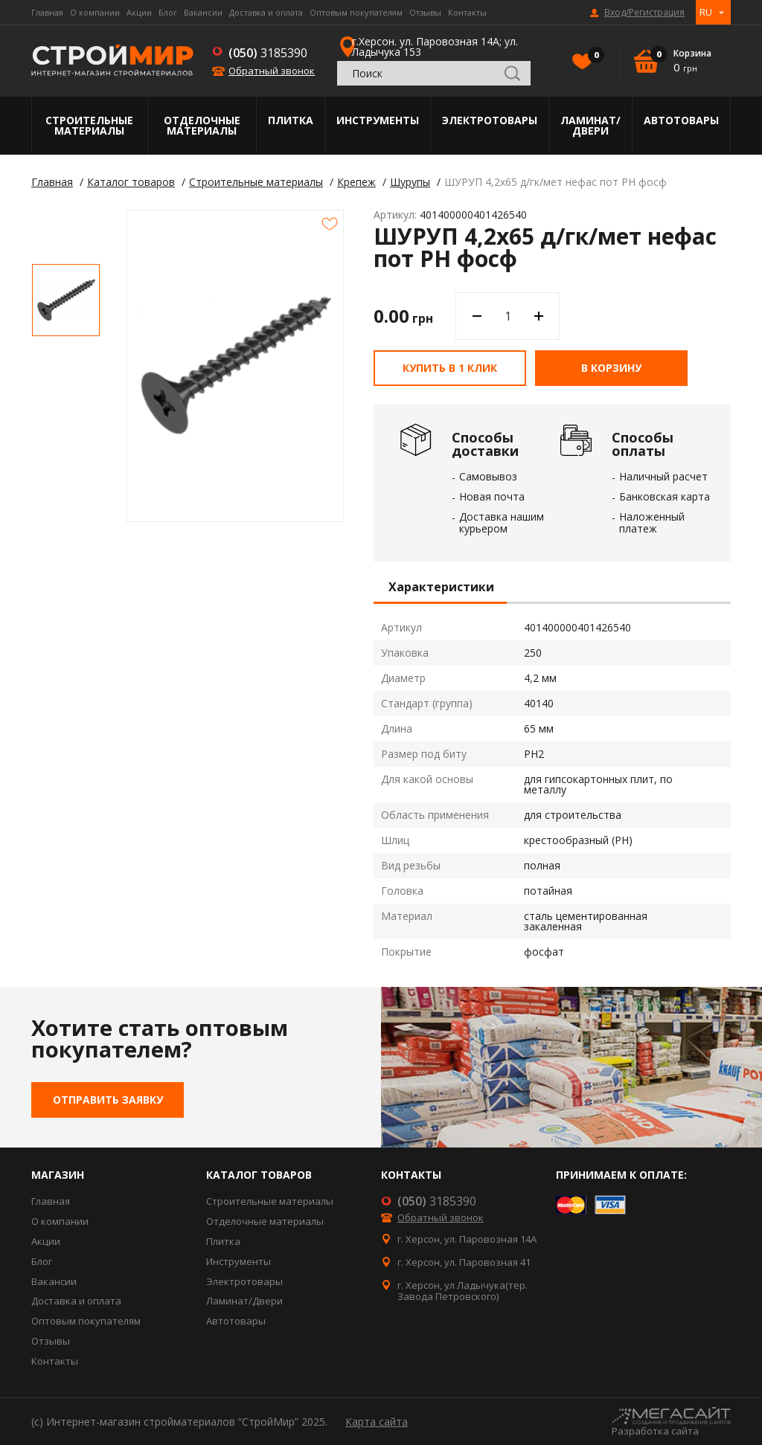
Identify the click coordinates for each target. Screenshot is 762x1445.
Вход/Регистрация (644, 12)
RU (705, 12)
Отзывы (425, 12)
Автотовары (681, 120)
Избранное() (592, 56)
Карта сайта (376, 1422)
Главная (47, 12)
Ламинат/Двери (590, 125)
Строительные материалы (89, 125)
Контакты (467, 12)
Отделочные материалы (202, 125)
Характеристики (441, 587)
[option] (65, 300)
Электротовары (489, 120)
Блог (168, 12)
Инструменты (377, 120)
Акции (139, 12)
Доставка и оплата (266, 12)
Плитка (290, 120)
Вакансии (203, 12)
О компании (95, 12)
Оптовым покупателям (356, 12)
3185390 (267, 53)
